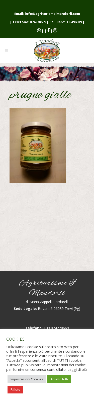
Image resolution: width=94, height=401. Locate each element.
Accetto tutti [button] (59, 379)
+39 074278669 (56, 328)
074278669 (38, 22)
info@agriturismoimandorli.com (52, 13)
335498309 (74, 22)
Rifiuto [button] (15, 389)
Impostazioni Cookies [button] (27, 379)
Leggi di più (77, 369)
